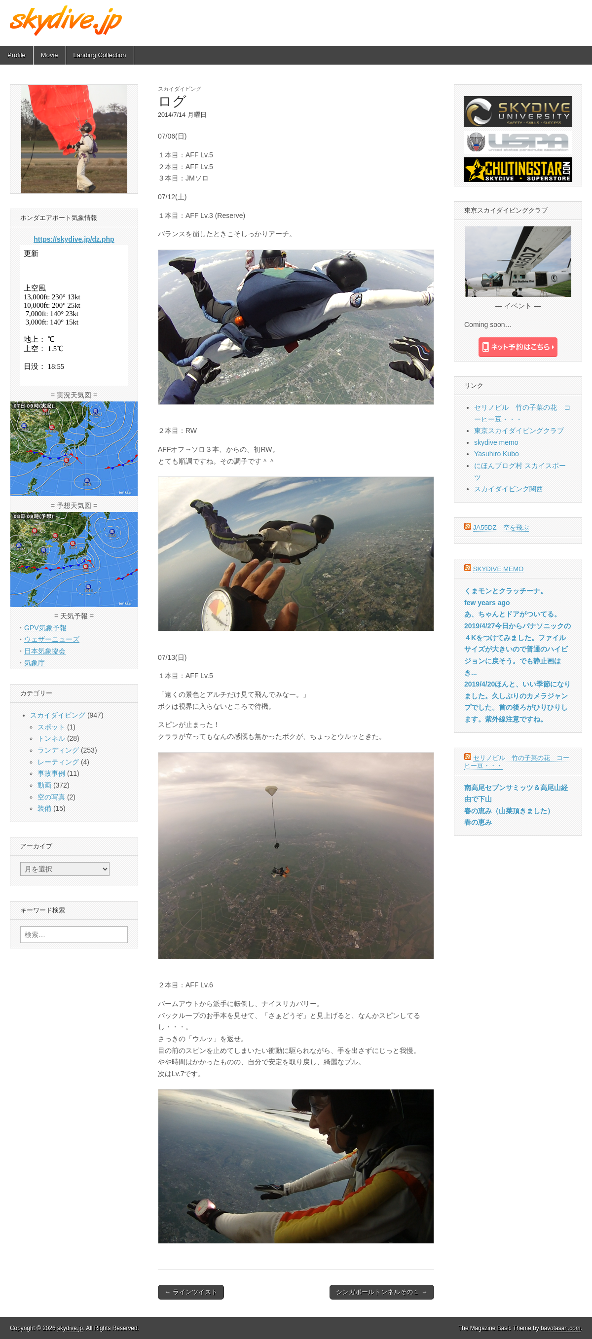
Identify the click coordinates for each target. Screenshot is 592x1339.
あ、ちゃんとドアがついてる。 (512, 614)
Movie (49, 55)
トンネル (51, 738)
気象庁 (34, 663)
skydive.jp (70, 1328)
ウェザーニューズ (51, 639)
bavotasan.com (561, 1328)
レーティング (58, 762)
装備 (44, 808)
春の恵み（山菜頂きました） (509, 811)
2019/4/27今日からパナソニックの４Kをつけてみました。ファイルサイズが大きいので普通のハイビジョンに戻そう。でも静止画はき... (517, 649)
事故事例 (51, 773)
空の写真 (51, 797)
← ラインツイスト (191, 1292)
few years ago (487, 603)
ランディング (58, 750)
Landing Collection (100, 55)
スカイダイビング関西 (508, 489)
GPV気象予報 (45, 628)
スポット (51, 727)
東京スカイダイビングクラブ (519, 430)
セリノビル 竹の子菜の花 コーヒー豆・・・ (516, 761)
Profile (16, 55)
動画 (44, 785)
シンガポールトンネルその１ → (382, 1292)
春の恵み (478, 822)
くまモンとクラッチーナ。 (505, 591)
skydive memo (496, 442)
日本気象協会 (45, 651)
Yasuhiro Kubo (496, 454)
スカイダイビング (179, 89)
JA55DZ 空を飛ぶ (501, 527)
